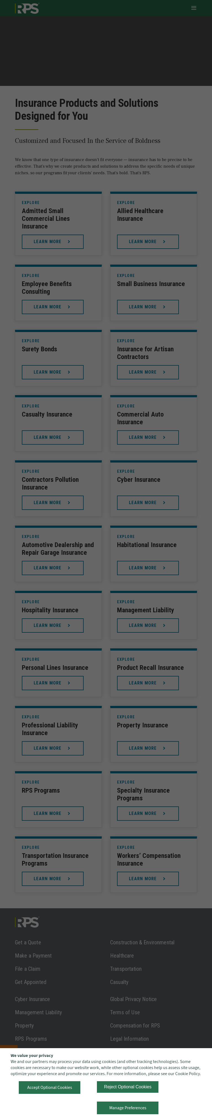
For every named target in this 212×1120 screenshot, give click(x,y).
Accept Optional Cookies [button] (49, 1087)
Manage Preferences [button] (127, 1108)
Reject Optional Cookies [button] (128, 1086)
